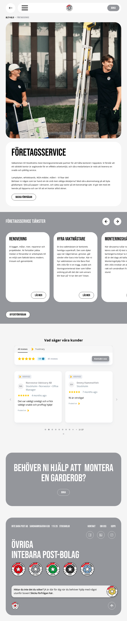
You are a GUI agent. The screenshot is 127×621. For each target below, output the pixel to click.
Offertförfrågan (18, 314)
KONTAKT (91, 526)
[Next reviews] (116, 399)
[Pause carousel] (63, 433)
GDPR (113, 526)
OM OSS (103, 526)
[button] (24, 7)
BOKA (113, 8)
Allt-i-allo (10, 17)
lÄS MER (38, 295)
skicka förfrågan (23, 197)
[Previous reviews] (10, 399)
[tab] (45, 429)
